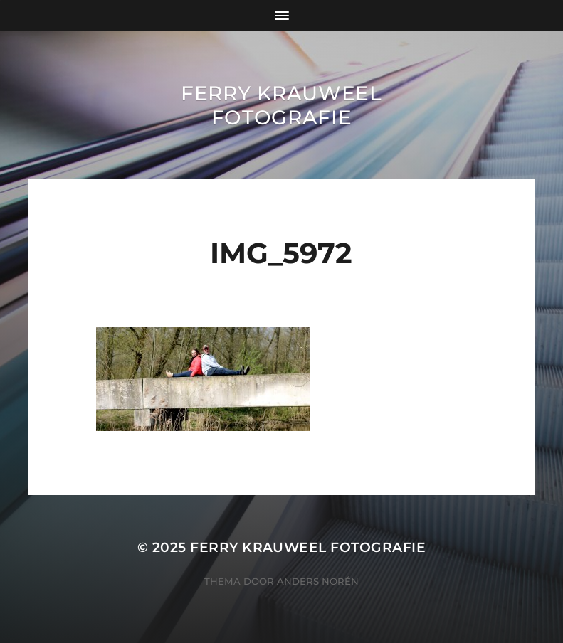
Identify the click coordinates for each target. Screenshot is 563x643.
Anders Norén (318, 581)
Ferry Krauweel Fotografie (281, 105)
